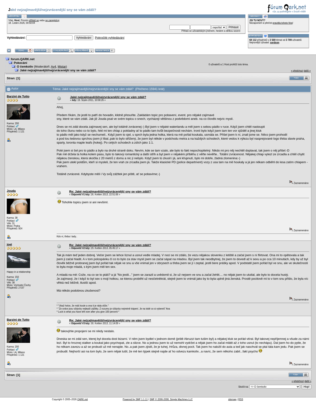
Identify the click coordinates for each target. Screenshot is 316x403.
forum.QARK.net (22, 59)
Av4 (53, 66)
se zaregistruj (52, 20)
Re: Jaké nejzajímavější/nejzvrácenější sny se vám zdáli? (110, 191)
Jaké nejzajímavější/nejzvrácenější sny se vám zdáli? (58, 70)
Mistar (62, 66)
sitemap (232, 399)
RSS (240, 399)
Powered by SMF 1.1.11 (135, 399)
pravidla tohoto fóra (283, 23)
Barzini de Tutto (18, 96)
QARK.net (82, 399)
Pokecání (20, 63)
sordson (274, 42)
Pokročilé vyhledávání (109, 37)
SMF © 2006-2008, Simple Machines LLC (171, 399)
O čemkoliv (25, 66)
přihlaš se (34, 20)
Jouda (11, 191)
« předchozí (297, 70)
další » (307, 70)
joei (9, 244)
